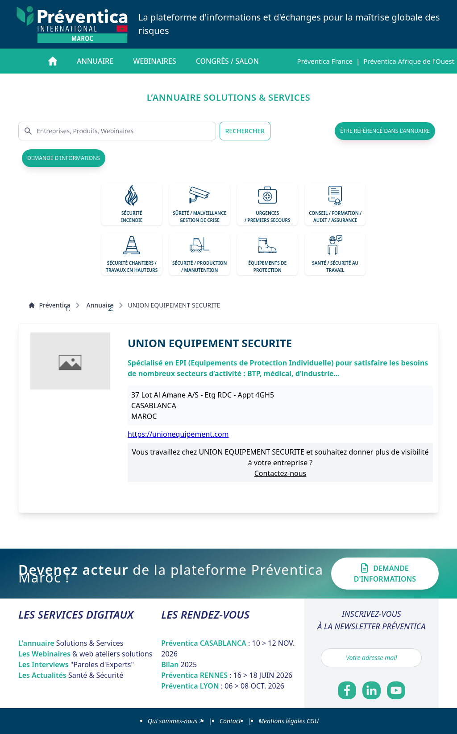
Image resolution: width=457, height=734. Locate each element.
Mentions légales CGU (288, 721)
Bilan (179, 664)
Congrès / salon (227, 61)
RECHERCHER (245, 131)
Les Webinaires (85, 654)
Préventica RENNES (226, 675)
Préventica (49, 305)
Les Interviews (76, 664)
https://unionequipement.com (178, 434)
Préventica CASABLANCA (228, 648)
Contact (230, 721)
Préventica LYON (222, 686)
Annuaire (95, 61)
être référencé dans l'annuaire (385, 131)
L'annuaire (71, 643)
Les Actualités (70, 675)
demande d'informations (63, 158)
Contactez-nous (280, 473)
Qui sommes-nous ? (175, 721)
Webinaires (154, 61)
